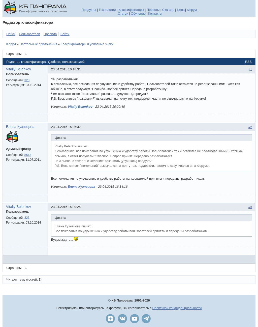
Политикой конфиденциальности (177, 308)
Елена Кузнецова (20, 127)
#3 (250, 207)
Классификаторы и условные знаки (87, 44)
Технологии (107, 10)
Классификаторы (131, 10)
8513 (27, 155)
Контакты (155, 13)
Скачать (168, 10)
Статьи (123, 13)
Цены (181, 10)
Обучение (138, 13)
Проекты (153, 10)
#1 (250, 69)
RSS (248, 62)
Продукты (88, 10)
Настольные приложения (38, 44)
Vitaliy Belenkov (18, 69)
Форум (192, 10)
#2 (250, 127)
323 (26, 80)
